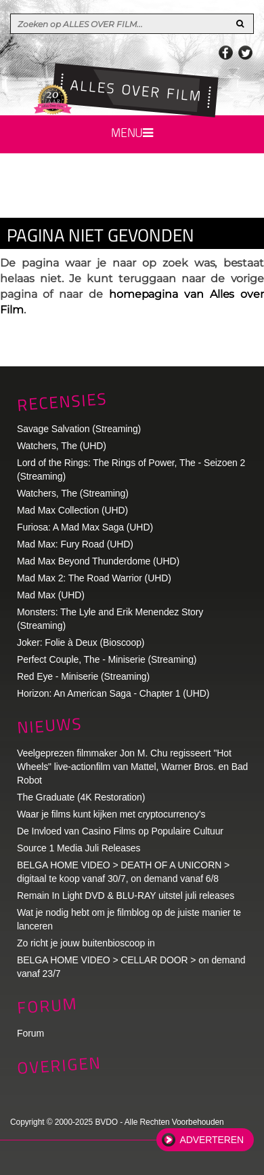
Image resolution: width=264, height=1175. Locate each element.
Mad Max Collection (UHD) (72, 510)
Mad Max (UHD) (51, 595)
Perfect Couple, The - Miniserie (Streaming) (106, 659)
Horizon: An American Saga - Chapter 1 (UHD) (113, 693)
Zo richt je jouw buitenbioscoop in (86, 943)
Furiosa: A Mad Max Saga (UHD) (85, 527)
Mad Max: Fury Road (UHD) (75, 544)
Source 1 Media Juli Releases (78, 848)
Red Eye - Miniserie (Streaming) (83, 676)
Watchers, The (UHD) (61, 445)
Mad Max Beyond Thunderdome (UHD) (98, 561)
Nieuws (49, 725)
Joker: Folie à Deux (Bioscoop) (80, 642)
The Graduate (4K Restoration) (81, 797)
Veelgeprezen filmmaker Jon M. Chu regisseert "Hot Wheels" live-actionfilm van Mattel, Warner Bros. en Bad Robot (132, 767)
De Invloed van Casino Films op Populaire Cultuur (120, 831)
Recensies (62, 401)
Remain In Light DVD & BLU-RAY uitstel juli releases (125, 895)
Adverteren (212, 1139)
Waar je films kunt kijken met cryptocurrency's (111, 814)
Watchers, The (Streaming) (73, 493)
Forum (30, 1033)
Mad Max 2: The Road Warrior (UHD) (94, 578)
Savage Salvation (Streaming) (79, 428)
